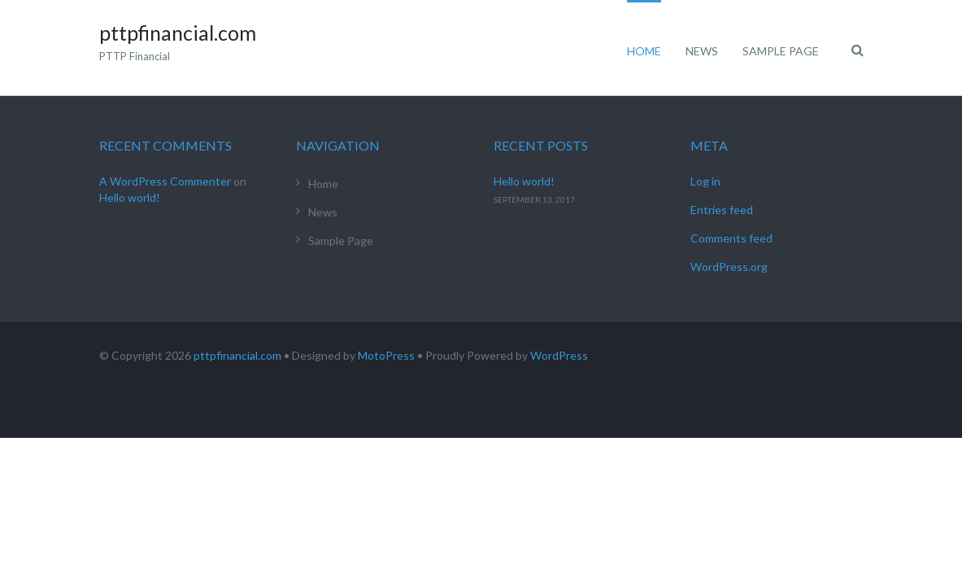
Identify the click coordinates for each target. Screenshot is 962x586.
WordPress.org (729, 266)
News (702, 51)
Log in (705, 181)
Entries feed (721, 209)
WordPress (559, 355)
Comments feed (731, 238)
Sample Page (780, 51)
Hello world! (129, 197)
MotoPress (386, 355)
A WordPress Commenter (165, 181)
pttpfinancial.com (237, 355)
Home (644, 51)
